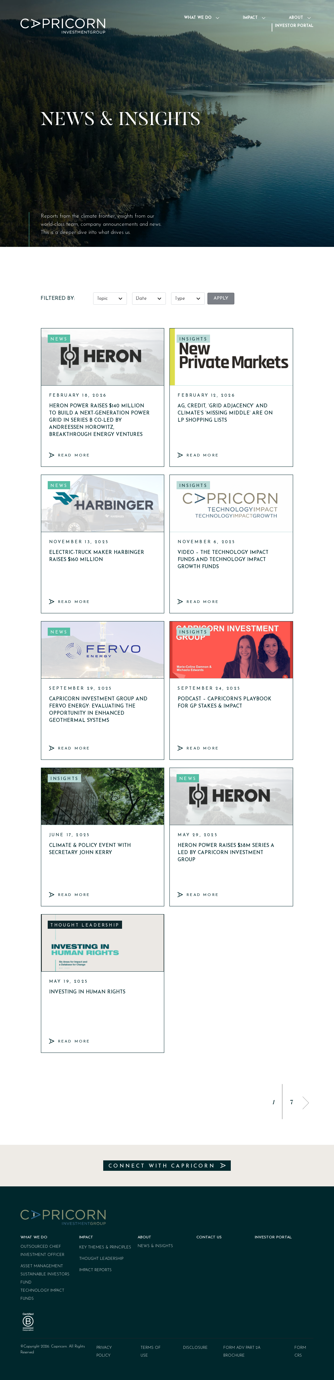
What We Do (200, 18)
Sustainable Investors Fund (44, 1278)
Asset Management (41, 1266)
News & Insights (155, 1246)
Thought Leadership (101, 1259)
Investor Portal (294, 26)
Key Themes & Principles (105, 1247)
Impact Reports (95, 1270)
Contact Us (209, 1237)
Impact (253, 18)
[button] (306, 1102)
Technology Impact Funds (42, 1295)
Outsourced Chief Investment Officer (42, 1251)
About (298, 18)
